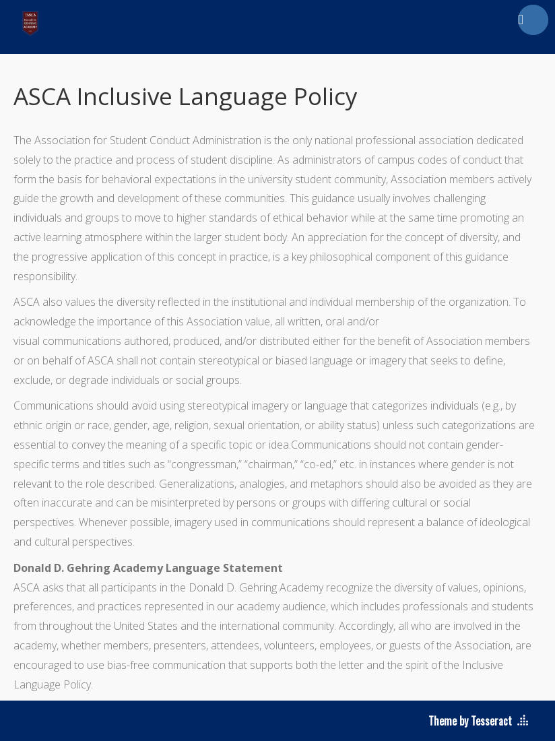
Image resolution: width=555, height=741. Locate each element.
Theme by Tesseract (470, 721)
